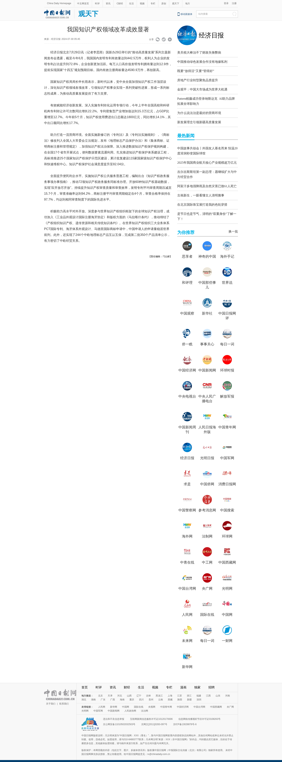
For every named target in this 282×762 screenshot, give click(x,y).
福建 (198, 691)
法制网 (207, 532)
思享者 (187, 253)
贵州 (151, 695)
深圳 (199, 695)
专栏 (153, 3)
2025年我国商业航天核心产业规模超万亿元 (207, 160)
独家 (197, 683)
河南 (227, 691)
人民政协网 (130, 706)
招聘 (211, 683)
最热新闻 (185, 134)
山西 (129, 691)
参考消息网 (207, 506)
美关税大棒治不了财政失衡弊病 (199, 52)
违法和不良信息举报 (113, 715)
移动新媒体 (186, 14)
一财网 (227, 637)
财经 (127, 683)
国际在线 (207, 611)
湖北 (83, 695)
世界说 (227, 279)
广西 (112, 695)
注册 (234, 3)
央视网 (151, 703)
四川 (141, 695)
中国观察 (187, 309)
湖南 (93, 695)
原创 (163, 3)
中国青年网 (227, 423)
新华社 (207, 309)
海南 (122, 695)
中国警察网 (187, 506)
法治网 (144, 706)
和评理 (187, 279)
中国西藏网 (227, 558)
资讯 (108, 3)
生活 (131, 3)
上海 (170, 691)
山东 (218, 691)
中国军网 (227, 454)
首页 (84, 683)
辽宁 (138, 691)
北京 (100, 691)
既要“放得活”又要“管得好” (195, 71)
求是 (187, 480)
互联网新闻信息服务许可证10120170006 (151, 715)
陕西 (179, 695)
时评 (97, 3)
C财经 (120, 3)
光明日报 (207, 454)
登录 (226, 3)
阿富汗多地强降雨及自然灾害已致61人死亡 (207, 183)
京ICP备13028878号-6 (185, 720)
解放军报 (227, 392)
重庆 (131, 695)
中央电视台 (187, 392)
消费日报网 (227, 480)
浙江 (189, 691)
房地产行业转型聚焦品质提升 (197, 80)
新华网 (187, 663)
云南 (160, 695)
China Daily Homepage (59, 3)
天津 (110, 691)
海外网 (187, 532)
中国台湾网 (187, 585)
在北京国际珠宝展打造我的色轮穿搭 (202, 201)
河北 (119, 691)
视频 (142, 3)
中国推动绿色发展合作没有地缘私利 (202, 61)
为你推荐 (185, 228)
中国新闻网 (207, 366)
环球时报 (227, 366)
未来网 (187, 637)
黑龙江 (159, 691)
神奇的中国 (207, 253)
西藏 (170, 695)
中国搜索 (227, 506)
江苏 (179, 691)
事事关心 (207, 340)
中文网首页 (83, 3)
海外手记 (227, 253)
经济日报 (211, 35)
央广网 (207, 585)
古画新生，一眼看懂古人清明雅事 (200, 192)
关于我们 (50, 699)
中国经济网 (187, 366)
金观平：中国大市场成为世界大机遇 (202, 89)
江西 (208, 691)
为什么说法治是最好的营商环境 (199, 112)
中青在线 (187, 558)
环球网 (227, 532)
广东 (103, 695)
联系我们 (64, 699)
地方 (187, 3)
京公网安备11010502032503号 (119, 720)
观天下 (175, 3)
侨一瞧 (187, 340)
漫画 (183, 683)
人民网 (187, 611)
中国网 (227, 611)
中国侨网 (207, 480)
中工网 (207, 558)
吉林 (148, 691)
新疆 (189, 695)
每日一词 (227, 340)
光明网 (227, 585)
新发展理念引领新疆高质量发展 (199, 121)
